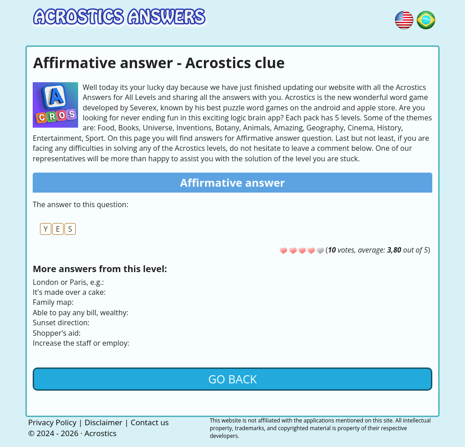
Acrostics (100, 433)
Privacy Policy (52, 422)
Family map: (53, 302)
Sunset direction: (61, 323)
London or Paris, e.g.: (68, 282)
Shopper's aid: (57, 333)
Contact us (150, 422)
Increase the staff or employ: (81, 343)
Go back (232, 379)
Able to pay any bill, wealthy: (81, 313)
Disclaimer (103, 422)
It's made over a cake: (69, 292)
